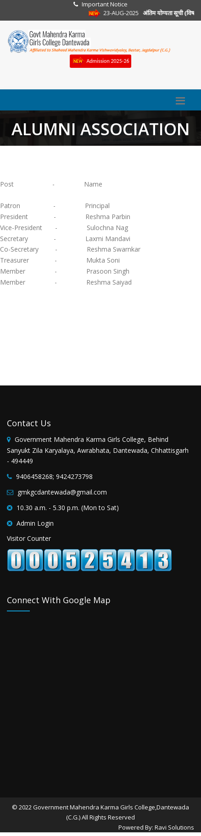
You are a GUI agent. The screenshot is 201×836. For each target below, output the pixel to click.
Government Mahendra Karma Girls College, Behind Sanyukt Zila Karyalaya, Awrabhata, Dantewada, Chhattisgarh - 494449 (98, 450)
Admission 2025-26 (100, 61)
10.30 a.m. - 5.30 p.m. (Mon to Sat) (68, 507)
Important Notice (105, 4)
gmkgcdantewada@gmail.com (62, 492)
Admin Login (35, 523)
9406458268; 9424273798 (54, 476)
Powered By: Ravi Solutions (156, 827)
